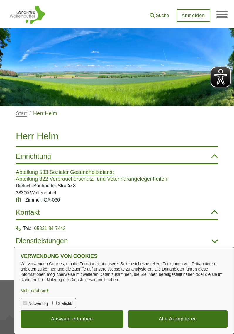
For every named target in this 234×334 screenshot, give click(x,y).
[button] (159, 13)
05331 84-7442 (50, 228)
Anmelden (192, 15)
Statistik (65, 303)
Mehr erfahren (33, 290)
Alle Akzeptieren (178, 318)
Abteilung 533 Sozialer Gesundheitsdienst (65, 172)
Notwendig (38, 303)
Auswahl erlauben (72, 318)
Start (21, 113)
